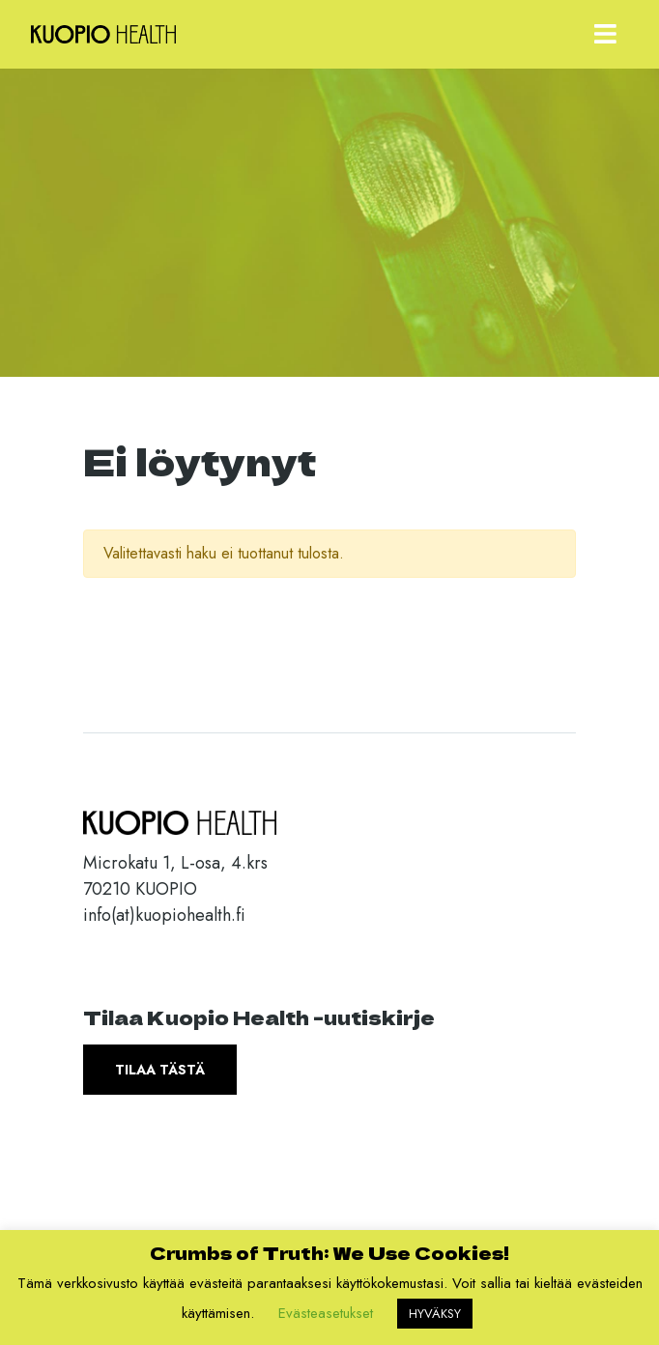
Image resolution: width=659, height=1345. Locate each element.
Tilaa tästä (160, 1069)
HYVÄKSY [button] (435, 1313)
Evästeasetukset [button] (325, 1313)
